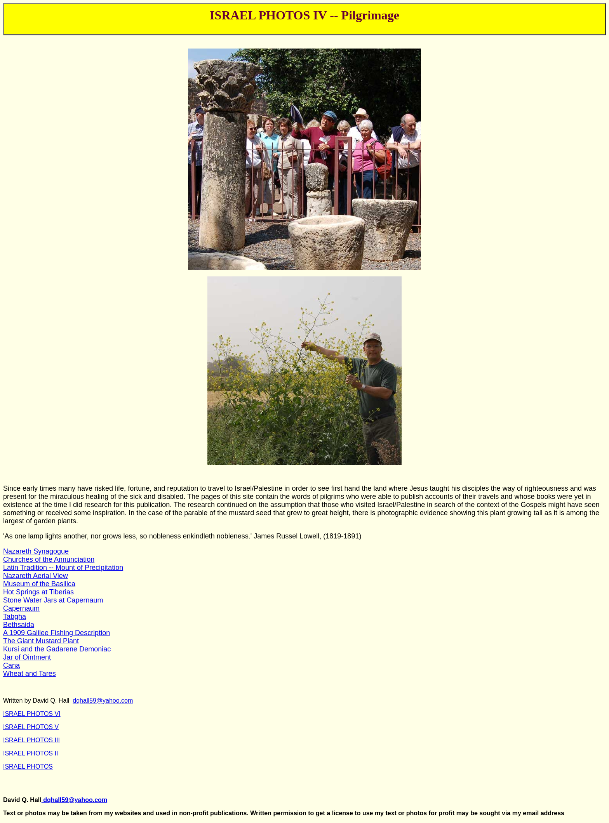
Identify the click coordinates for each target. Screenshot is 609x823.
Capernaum (21, 608)
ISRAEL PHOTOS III (31, 740)
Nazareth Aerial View (35, 576)
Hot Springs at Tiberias (38, 592)
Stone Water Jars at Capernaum (53, 600)
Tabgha (14, 616)
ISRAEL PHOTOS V (31, 727)
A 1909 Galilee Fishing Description (56, 633)
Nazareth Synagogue (36, 551)
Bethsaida (18, 625)
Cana (11, 665)
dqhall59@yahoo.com (103, 700)
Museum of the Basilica (39, 584)
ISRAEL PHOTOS (28, 766)
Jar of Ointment (27, 657)
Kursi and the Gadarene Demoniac (57, 649)
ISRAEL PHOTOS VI (32, 713)
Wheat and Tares (29, 673)
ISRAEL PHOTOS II (30, 753)
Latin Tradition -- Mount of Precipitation (63, 567)
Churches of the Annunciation (48, 559)
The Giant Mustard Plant (41, 641)
